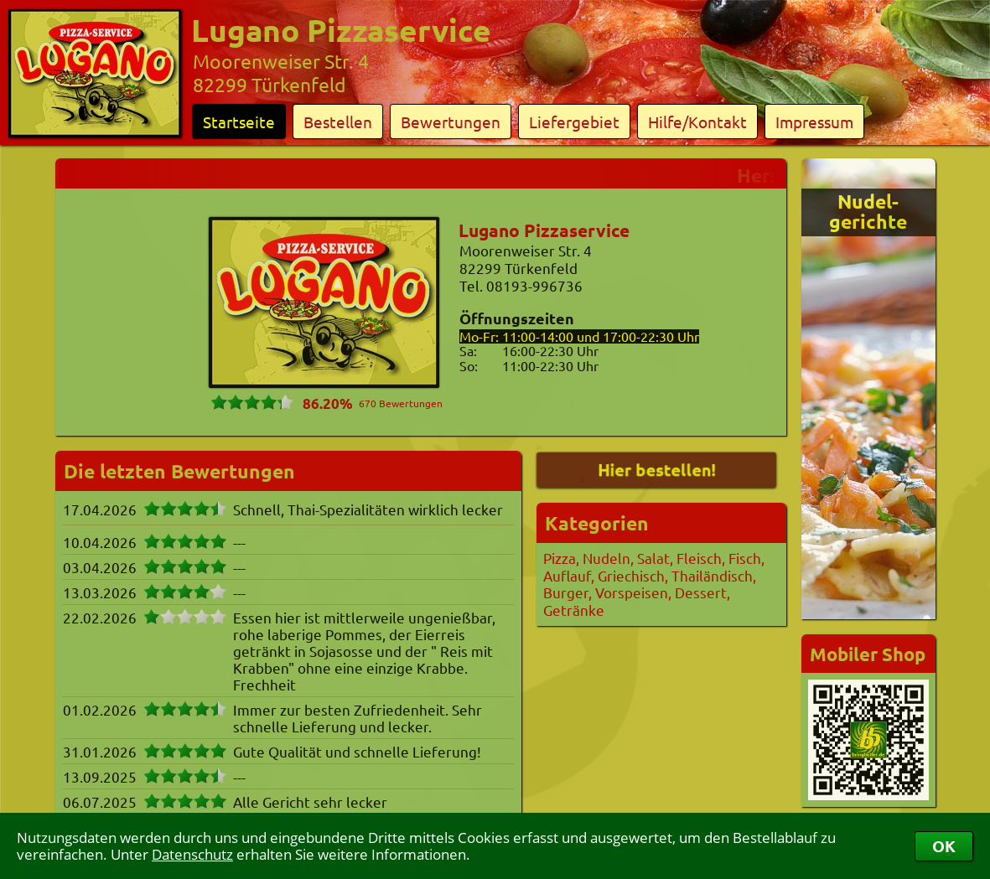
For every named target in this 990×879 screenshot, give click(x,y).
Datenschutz (192, 854)
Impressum (814, 121)
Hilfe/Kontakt (697, 121)
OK (944, 845)
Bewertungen (450, 121)
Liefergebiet (574, 121)
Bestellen (337, 121)
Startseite (239, 121)
